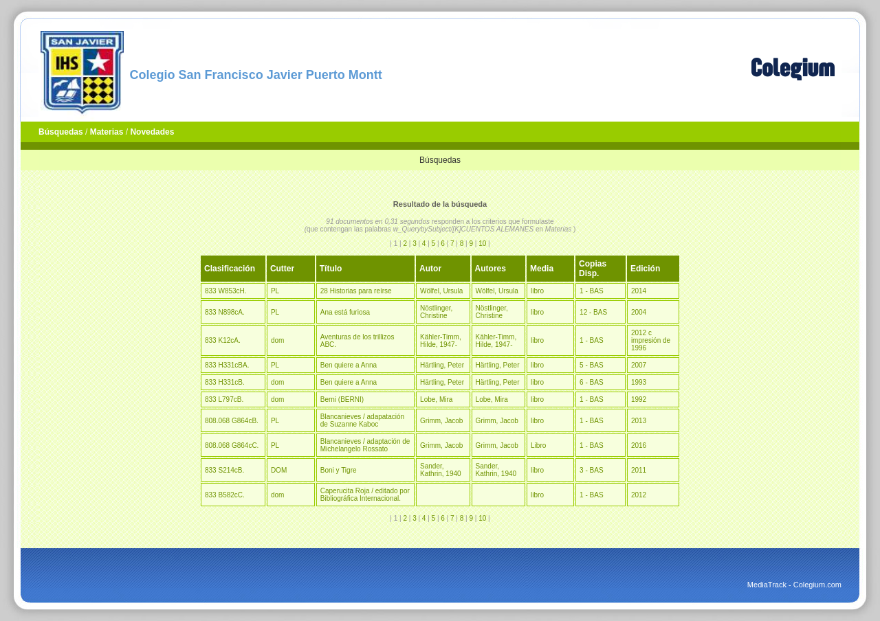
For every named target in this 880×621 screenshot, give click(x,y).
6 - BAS (591, 382)
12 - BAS (593, 312)
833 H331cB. (225, 382)
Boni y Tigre (338, 470)
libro (537, 291)
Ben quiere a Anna (348, 365)
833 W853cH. (226, 291)
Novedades (152, 132)
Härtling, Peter (442, 365)
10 (482, 243)
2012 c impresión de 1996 (650, 340)
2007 (638, 365)
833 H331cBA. (227, 365)
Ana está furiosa (345, 312)
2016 (638, 445)
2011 (638, 470)
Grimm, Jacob (441, 421)
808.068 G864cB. (231, 421)
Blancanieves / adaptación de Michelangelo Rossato (365, 445)
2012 (638, 495)
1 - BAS (591, 291)
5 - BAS (591, 365)
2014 (638, 291)
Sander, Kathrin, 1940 (440, 469)
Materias (107, 132)
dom (277, 340)
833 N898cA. (225, 312)
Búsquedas (60, 132)
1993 (638, 382)
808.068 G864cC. (231, 445)
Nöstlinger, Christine (436, 311)
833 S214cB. (224, 470)
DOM (279, 470)
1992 (638, 399)
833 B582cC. (225, 495)
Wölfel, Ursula (441, 291)
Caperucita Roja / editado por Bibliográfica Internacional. (365, 494)
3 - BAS (591, 470)
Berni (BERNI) (342, 399)
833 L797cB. (224, 399)
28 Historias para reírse (356, 291)
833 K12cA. (223, 340)
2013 (638, 421)
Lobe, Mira (436, 399)
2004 (638, 312)
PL (275, 291)
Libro (538, 445)
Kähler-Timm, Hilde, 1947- (440, 340)
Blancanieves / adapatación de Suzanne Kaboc (362, 420)
